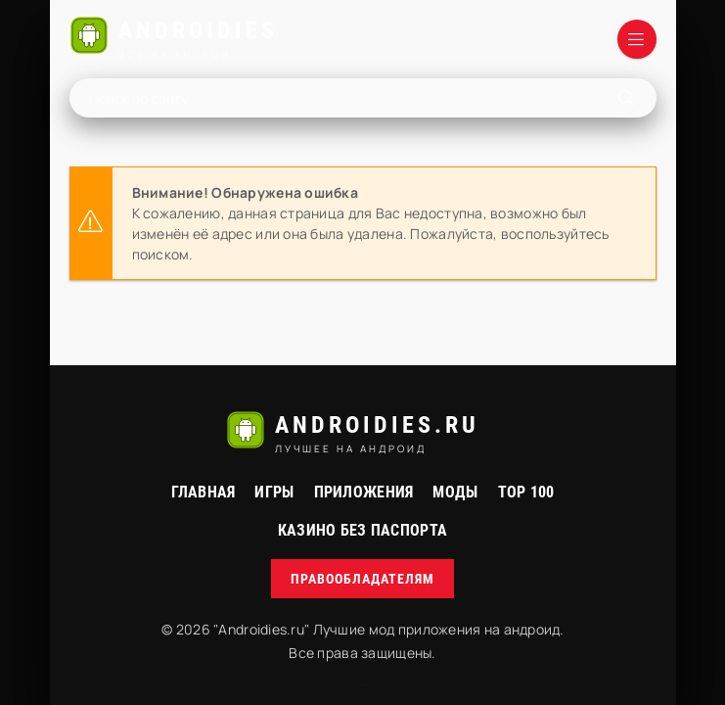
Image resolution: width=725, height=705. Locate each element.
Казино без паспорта (362, 530)
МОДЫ (454, 492)
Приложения (364, 492)
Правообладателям (362, 579)
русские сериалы (362, 684)
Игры (274, 492)
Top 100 (526, 492)
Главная (203, 492)
